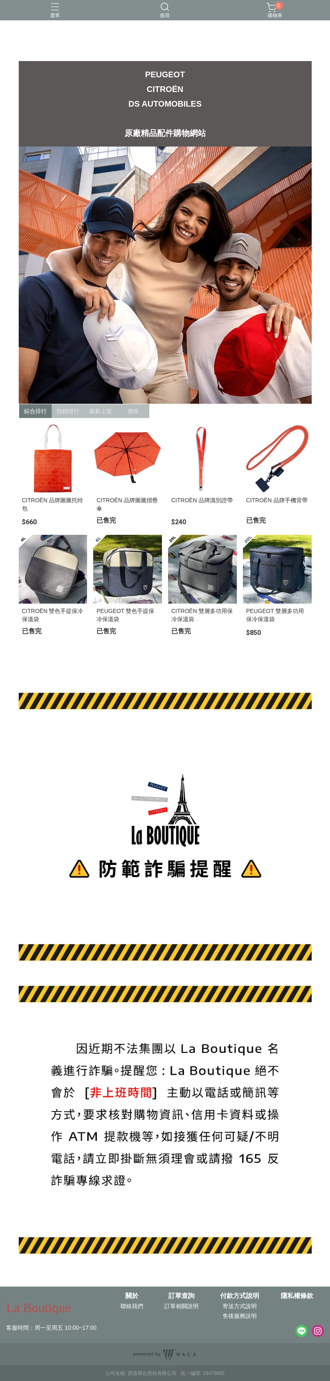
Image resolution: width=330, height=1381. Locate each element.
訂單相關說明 (181, 1306)
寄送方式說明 (240, 1306)
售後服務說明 (240, 1316)
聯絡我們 (131, 1306)
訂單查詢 (181, 1296)
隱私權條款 (297, 1296)
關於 (131, 1296)
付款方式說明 (239, 1296)
